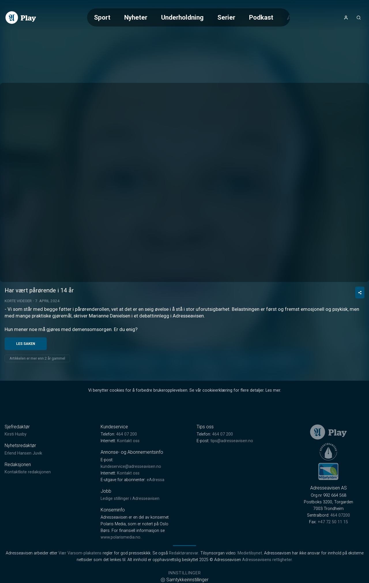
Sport (102, 17)
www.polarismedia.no (120, 537)
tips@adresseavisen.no (231, 440)
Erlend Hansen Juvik (23, 453)
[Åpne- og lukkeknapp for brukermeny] (346, 17)
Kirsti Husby (16, 434)
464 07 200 (126, 434)
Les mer (273, 390)
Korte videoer (18, 300)
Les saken (25, 343)
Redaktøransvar (183, 553)
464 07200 (340, 515)
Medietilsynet (250, 553)
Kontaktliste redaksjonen (28, 472)
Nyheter (135, 17)
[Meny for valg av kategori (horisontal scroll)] (188, 17)
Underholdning (182, 17)
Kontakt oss (128, 440)
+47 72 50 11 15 (333, 522)
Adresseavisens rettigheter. (267, 559)
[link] (21, 17)
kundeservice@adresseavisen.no (131, 466)
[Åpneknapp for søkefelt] (358, 17)
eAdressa (155, 479)
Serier (226, 17)
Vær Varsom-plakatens (80, 553)
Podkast (261, 17)
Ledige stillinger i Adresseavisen (130, 498)
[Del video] (359, 292)
